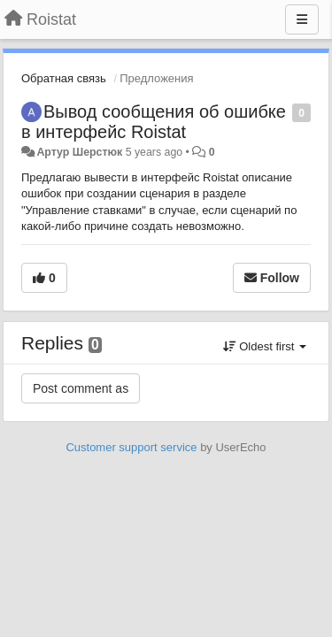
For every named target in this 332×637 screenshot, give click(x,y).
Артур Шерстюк (79, 152)
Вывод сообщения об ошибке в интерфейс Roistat (153, 122)
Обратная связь (63, 78)
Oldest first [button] (264, 346)
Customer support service (131, 447)
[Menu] (302, 19)
